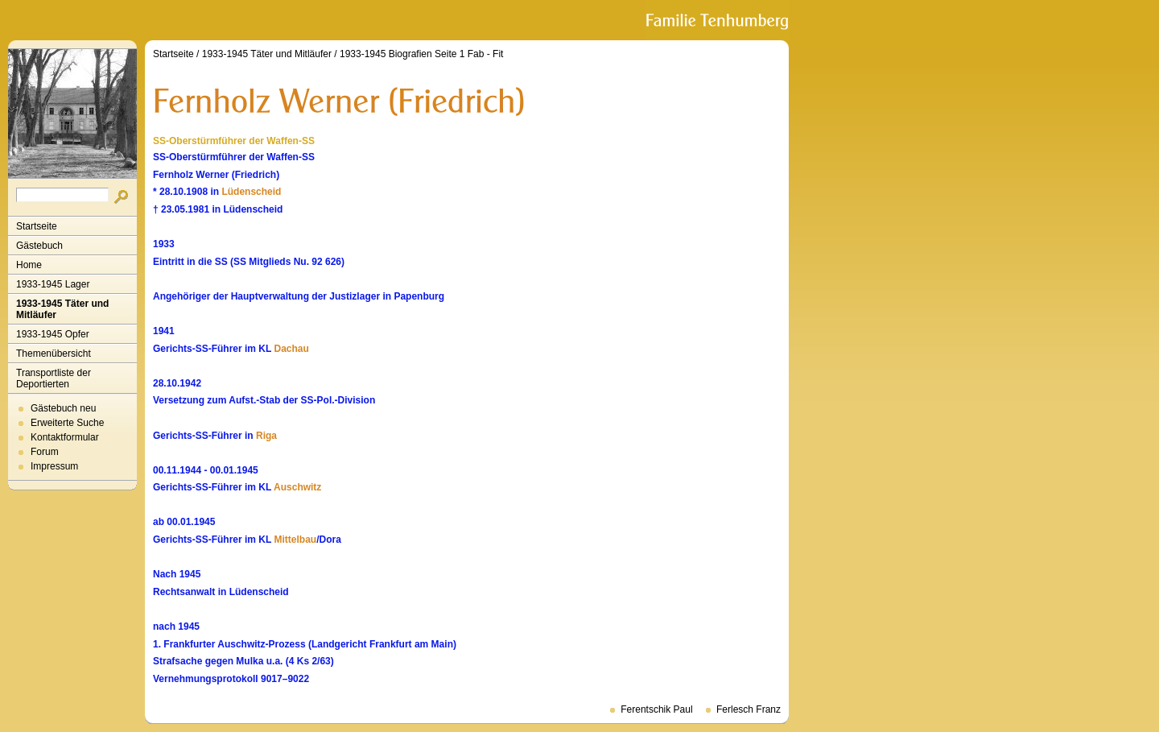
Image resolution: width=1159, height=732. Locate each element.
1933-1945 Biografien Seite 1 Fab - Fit (421, 54)
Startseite (36, 226)
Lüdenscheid (251, 191)
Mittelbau (295, 539)
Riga (266, 435)
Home (29, 265)
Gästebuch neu (63, 408)
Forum (45, 451)
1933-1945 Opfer (52, 334)
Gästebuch (39, 245)
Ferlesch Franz (748, 709)
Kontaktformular (65, 437)
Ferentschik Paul (656, 709)
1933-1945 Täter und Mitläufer (62, 309)
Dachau (291, 348)
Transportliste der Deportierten (53, 378)
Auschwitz (297, 487)
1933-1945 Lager (52, 284)
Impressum (54, 466)
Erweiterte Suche (67, 422)
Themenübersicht (53, 353)
